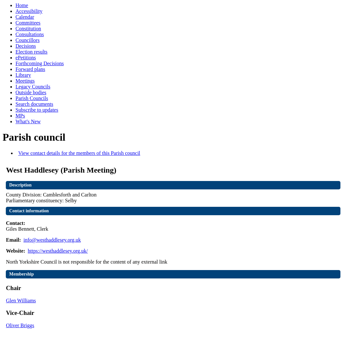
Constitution (28, 28)
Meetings (25, 81)
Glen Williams (21, 300)
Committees (27, 22)
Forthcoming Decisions (39, 63)
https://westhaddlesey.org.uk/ (58, 251)
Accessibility (29, 11)
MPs (20, 115)
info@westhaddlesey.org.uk (52, 240)
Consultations (29, 34)
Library (23, 75)
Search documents (34, 104)
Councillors (27, 40)
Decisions (25, 46)
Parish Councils (31, 98)
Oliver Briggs (20, 325)
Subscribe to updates (36, 110)
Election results (31, 52)
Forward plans (30, 69)
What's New (28, 121)
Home (21, 5)
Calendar (24, 17)
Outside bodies (30, 92)
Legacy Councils (32, 86)
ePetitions (25, 57)
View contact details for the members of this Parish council (79, 153)
